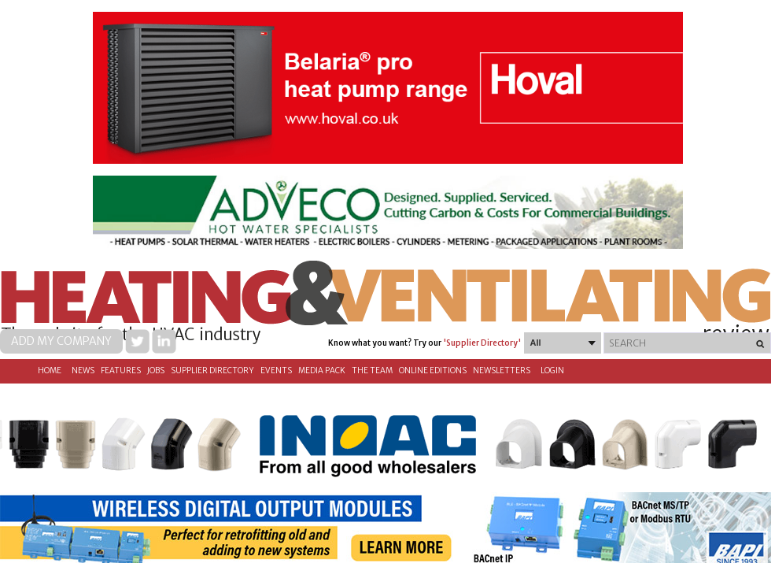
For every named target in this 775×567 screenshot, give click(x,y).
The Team (372, 370)
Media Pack (321, 370)
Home (49, 370)
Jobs (155, 370)
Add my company (61, 341)
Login (552, 370)
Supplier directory (212, 370)
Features (121, 370)
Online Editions (433, 370)
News (83, 370)
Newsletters (501, 370)
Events (276, 370)
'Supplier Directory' (482, 343)
